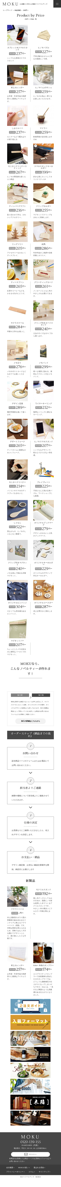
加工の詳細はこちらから (30, 723)
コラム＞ (31, 1180)
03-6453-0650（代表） (30, 1150)
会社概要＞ (10, 1175)
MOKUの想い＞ (24, 1175)
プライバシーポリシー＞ (15, 1180)
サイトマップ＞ (45, 1180)
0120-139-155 (30, 1146)
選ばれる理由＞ (40, 1175)
